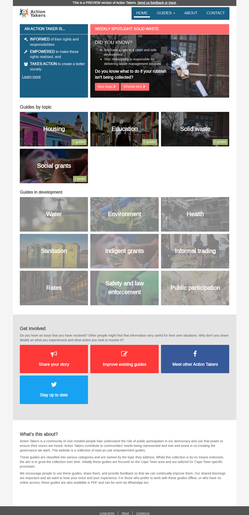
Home (142, 12)
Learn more (31, 76)
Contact (216, 12)
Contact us (142, 513)
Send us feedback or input (157, 3)
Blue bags (107, 86)
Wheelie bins (134, 86)
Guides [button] (166, 12)
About (190, 12)
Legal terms (107, 513)
